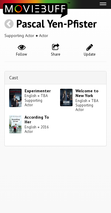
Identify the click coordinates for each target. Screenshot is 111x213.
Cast (13, 77)
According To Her (37, 119)
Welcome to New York (86, 93)
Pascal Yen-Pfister (56, 23)
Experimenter (38, 90)
